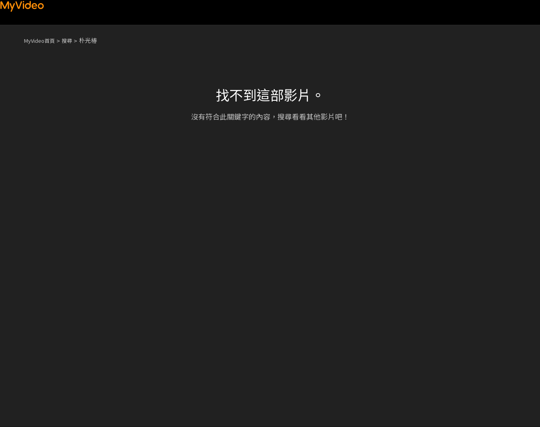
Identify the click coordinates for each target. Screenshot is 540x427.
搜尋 (73, 40)
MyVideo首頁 (42, 40)
